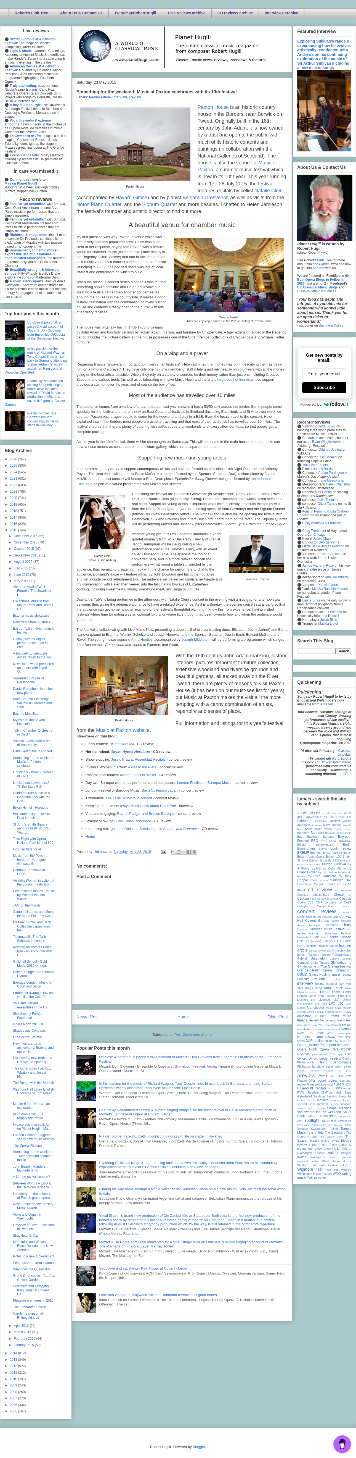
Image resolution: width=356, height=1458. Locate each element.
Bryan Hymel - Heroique (30, 808)
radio (331, 1076)
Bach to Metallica (25, 714)
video (333, 1152)
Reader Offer (306, 1080)
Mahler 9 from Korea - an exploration (31, 1106)
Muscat (329, 1011)
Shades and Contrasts (29, 1031)
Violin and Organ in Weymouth (27, 1216)
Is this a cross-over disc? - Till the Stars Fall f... (32, 785)
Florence (325, 954)
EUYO (301, 945)
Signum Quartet (159, 204)
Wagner (346, 1153)
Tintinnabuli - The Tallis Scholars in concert (30, 938)
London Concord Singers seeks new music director (33, 1137)
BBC (314, 841)
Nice (314, 1029)
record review (327, 1081)
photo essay (325, 1066)
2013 (14, 1360)
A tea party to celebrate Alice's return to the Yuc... (33, 655)
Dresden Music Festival (327, 929)
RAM (339, 1076)
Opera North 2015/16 (28, 1024)
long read (321, 1003)
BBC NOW (329, 840)
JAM (300, 988)
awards (347, 825)
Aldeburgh (304, 821)
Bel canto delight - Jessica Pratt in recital (32, 816)
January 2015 (24, 1345)
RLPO (337, 1084)
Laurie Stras (310, 600)
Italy (341, 983)
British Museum (342, 852)
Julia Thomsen (328, 500)
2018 (14, 511)
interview (120, 97)
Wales (301, 1157)
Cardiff (330, 884)
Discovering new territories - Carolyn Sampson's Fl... (33, 1060)
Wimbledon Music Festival (314, 1173)
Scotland (322, 1100)
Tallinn (333, 1128)
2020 (14, 498)
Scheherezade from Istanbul (33, 1263)
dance (300, 925)
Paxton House (213, 107)
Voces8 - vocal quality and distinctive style (32, 743)
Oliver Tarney (327, 504)
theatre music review (324, 1140)
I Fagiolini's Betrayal (27, 1037)
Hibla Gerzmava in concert (32, 751)
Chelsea (302, 894)
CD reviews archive (235, 13)
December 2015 (26, 536)
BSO (336, 860)
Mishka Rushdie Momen (330, 589)
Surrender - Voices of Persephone (28, 680)
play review (343, 1066)
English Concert (339, 937)
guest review (341, 974)
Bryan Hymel (130, 752)
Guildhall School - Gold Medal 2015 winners (30, 963)
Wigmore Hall (310, 1169)
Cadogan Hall (340, 880)
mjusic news (333, 1007)
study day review (331, 1124)
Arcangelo (304, 825)
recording (345, 1080)
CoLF (347, 902)
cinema (316, 898)
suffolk (347, 1124)
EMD (316, 937)
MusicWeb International (334, 762)
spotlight (312, 1120)
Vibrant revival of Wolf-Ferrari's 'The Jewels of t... (32, 591)
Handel (321, 978)
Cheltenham (321, 894)
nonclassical (332, 1029)
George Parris (328, 542)
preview (135, 97)
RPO (331, 1088)
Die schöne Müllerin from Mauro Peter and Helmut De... (33, 605)
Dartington (315, 925)
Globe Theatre (320, 962)
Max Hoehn (323, 492)
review (301, 1084)
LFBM (340, 995)
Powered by (324, 404)
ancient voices (340, 821)
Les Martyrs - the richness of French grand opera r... (33, 1196)
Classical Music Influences (316, 291)
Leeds (324, 992)
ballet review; (342, 829)
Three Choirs (318, 1144)
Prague (328, 1070)
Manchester (315, 1008)
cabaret (323, 880)
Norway (330, 1037)
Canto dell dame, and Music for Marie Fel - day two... (33, 914)
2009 (14, 1385)
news (346, 1024)
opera (347, 1041)
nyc (340, 1037)
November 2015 (26, 542)
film (328, 950)
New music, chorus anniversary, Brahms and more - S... (33, 1048)
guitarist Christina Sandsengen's (154, 829)
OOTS (337, 1040)
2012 (14, 1366)
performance (342, 1062)
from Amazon (322, 704)
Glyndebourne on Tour (312, 966)
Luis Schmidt (328, 457)
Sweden (302, 1128)
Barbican (316, 833)
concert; (346, 912)
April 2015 (22, 1326)
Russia (347, 1088)
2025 (14, 465)
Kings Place (333, 988)
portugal (315, 1070)
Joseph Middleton (195, 639)
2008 (14, 1392)
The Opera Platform (27, 1145)
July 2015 (21, 568)
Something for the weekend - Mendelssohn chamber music (33, 1156)
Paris (323, 1062)
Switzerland (318, 1128)
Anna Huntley (141, 639)
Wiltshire (346, 1169)
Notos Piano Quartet (98, 204)
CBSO (341, 884)
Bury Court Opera (308, 864)
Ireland (319, 983)
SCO (310, 1100)
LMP (336, 999)
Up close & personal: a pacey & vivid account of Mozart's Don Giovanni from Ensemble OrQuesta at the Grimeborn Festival (46, 330)
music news (327, 1016)
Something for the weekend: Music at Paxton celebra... (33, 762)
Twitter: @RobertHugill (135, 13)
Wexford (302, 1165)
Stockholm (329, 1120)
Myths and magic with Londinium (29, 722)
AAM (347, 813)
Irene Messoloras (331, 480)
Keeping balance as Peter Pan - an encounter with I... (32, 951)
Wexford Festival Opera (332, 1165)
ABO (300, 817)
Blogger (199, 1447)
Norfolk (346, 1029)
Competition (325, 906)
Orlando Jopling (330, 449)
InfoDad (345, 774)
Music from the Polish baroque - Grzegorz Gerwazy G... (29, 860)
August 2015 (23, 562)
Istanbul (331, 983)
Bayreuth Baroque (320, 836)
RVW (300, 1092)
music (338, 1011)
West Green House (336, 1161)
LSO (341, 1003)
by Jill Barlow (327, 872)
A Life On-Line (308, 813)
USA (337, 1148)
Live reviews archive (187, 13)
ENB (323, 937)
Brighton (315, 852)
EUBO (347, 941)
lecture (313, 992)
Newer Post (87, 1017)
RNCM (346, 1084)
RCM (347, 1076)
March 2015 (23, 1332)
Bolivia (323, 848)
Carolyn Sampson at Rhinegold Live (28, 1315)
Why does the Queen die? (32, 1269)
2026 (14, 459)
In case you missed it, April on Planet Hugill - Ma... (32, 1126)
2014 (14, 1353)
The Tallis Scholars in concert (129, 798)
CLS (311, 902)
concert (346, 906)
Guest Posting (319, 974)
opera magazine (339, 1045)
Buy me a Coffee (331, 325)
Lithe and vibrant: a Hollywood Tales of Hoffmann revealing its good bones (158, 1295)
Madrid (301, 1007)
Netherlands (328, 1020)
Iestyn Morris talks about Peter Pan (148, 806)
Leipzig (302, 995)
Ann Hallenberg (336, 577)
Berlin (347, 845)
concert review (316, 911)
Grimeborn (343, 970)
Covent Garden (317, 921)
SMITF (301, 1108)
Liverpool (324, 999)
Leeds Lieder (341, 992)
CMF (319, 902)
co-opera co (333, 902)
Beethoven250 (324, 844)
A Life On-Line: (332, 813)
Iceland (337, 979)
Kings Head (313, 988)
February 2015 (25, 1339)
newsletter (304, 1029)
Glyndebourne (341, 963)
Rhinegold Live (316, 1084)
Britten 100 (333, 856)
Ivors (348, 983)
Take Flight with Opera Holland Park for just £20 (33, 841)
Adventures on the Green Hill (328, 817)
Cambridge (304, 884)
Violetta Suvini (325, 426)
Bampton (303, 832)
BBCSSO (345, 840)
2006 (14, 1405)
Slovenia (345, 1104)
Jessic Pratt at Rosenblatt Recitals (138, 759)
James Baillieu (323, 469)
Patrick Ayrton (328, 585)
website (346, 1157)
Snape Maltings (339, 1108)
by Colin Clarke (334, 868)
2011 (14, 1373)
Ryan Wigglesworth (326, 442)
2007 (14, 1398)
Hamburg (303, 979)
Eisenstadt (304, 937)
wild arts (332, 1169)
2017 (14, 517)
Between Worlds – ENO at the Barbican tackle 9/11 (33, 1185)
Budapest (345, 860)
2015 (14, 530)
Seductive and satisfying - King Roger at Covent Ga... (32, 1290)
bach (300, 829)
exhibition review (316, 945)
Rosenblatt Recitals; (312, 1088)
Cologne (302, 906)
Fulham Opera (342, 954)
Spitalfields (328, 1116)
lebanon (302, 992)
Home (90, 836)
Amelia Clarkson (329, 554)
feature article (100, 97)
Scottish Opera (341, 1100)
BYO (313, 880)
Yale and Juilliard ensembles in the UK (30, 1005)
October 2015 (24, 549)
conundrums (330, 916)
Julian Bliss (328, 620)
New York (317, 1024)
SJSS (334, 1104)
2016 (14, 524)
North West (325, 1033)
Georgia (346, 958)
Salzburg (319, 1096)
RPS (339, 1088)
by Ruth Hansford (322, 876)
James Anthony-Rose (318, 566)
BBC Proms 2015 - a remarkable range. (28, 1116)
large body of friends (234, 379)
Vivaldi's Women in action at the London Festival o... (33, 882)
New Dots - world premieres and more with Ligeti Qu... (33, 668)
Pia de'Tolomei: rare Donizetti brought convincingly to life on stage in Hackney (160, 1136)
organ (340, 1054)
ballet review (323, 829)
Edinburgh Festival (338, 933)
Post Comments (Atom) (193, 1035)
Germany (303, 962)
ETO (337, 941)
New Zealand (333, 1024)
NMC (321, 1029)
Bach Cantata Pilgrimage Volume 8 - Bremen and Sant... (32, 703)
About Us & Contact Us (81, 13)
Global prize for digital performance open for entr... (31, 643)
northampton (343, 1033)
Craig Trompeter (314, 531)
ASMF (327, 825)
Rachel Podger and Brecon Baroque (146, 813)
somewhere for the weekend (319, 1112)
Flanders (313, 954)
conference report (309, 916)
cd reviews (343, 890)
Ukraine (328, 1148)
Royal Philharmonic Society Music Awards (33, 1206)
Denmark (332, 925)
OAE (308, 1041)
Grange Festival (339, 966)
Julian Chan (322, 538)
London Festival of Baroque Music (204, 783)
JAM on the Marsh (26, 905)
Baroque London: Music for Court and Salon (33, 984)
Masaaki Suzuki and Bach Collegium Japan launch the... (32, 926)
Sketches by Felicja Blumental (27, 1016)
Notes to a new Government (33, 1256)
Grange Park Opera (314, 970)
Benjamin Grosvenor (204, 197)
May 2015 (21, 581)
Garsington (318, 958)
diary (347, 925)
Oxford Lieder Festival (324, 1058)
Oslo (348, 1054)
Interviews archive (281, 13)
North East (305, 1033)
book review (341, 848)
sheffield (322, 1104)
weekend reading (308, 1161)
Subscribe (324, 387)
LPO (332, 1003)
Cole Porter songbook (133, 821)
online (329, 1040)
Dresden (303, 929)
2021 (14, 491)
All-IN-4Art (321, 821)
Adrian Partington (331, 473)
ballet (308, 829)
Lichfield (302, 999)
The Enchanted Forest (29, 1307)
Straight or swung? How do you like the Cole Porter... (33, 995)
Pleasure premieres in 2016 (33, 1300)
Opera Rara (329, 1049)
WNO (337, 1174)
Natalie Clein (268, 190)
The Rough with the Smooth (33, 1083)
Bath (300, 836)
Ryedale (313, 1092)
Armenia (317, 825)
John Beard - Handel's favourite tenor (29, 1168)
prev (348, 1070)
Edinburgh (315, 933)
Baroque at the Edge (338, 832)
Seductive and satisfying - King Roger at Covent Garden (143, 1268)
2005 (14, 1411)
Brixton (314, 860)
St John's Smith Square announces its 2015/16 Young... (32, 828)
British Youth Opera (310, 856)
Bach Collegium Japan (159, 790)
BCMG (301, 844)
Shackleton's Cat (25, 1236)
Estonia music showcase (31, 616)
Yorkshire (320, 1177)
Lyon (348, 1003)
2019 (14, 504)
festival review (317, 950)
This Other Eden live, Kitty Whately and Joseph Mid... (32, 1072)
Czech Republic (341, 920)
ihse (348, 979)
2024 (14, 472)
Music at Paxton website (123, 730)
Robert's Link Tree (31, 13)
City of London (330, 898)
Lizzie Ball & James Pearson (323, 546)
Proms (322, 1076)
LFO (348, 995)
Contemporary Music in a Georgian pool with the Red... (31, 797)
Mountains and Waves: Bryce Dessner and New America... (33, 1246)
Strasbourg (344, 1120)
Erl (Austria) (313, 941)
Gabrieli (302, 958)
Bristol (327, 852)
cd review (320, 889)
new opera (303, 1024)
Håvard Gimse (131, 197)
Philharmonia (306, 1066)
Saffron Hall (331, 1092)
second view (306, 1104)
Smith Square (316, 1108)
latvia (348, 988)
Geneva (334, 958)
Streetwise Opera (308, 1124)
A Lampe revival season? (31, 1177)
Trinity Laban (338, 1144)
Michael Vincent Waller (138, 775)
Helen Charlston (338, 484)
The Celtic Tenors (315, 465)
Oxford (302, 1058)
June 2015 (22, 575)
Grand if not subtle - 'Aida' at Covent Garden (34, 1277)
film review (338, 950)
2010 (14, 1379)
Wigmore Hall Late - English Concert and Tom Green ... (33, 1093)
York (310, 1177)
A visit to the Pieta (142, 767)
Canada (319, 884)
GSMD (302, 974)
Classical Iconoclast (343, 752)
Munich (347, 1007)
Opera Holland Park (311, 1045)
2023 (14, 478)
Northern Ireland (310, 1037)
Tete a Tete (315, 1132)
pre (339, 1070)
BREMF (303, 853)
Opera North (307, 1049)
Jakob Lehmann (330, 612)
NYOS (301, 1040)
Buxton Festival (334, 864)
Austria (337, 825)
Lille (313, 999)
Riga (330, 1084)
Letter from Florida (322, 995)
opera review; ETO (323, 1054)
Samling (331, 1096)
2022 (14, 485)
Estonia (328, 941)
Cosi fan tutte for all (27, 849)
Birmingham (306, 848)
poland (301, 1070)
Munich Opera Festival (310, 1011)
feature (333, 945)
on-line (318, 1041)
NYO (348, 1037)
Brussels (325, 860)
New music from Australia (31, 622)
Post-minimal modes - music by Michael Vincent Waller (34, 895)
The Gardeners (335, 1132)
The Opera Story (331, 1136)
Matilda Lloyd (328, 624)
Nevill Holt (344, 1020)
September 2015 (26, 555)
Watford (333, 1157)
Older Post (277, 1017)
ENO (300, 941)
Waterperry (317, 1157)
